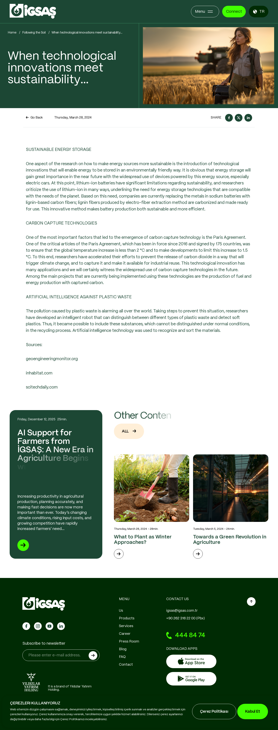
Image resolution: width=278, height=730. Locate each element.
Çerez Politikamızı (72, 719)
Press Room (129, 641)
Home (12, 32)
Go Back (34, 117)
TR (258, 11)
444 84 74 (185, 635)
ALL (129, 449)
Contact (126, 664)
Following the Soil (34, 32)
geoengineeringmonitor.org (52, 377)
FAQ (122, 657)
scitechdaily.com (42, 405)
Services (126, 626)
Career (125, 634)
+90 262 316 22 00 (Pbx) (185, 618)
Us (121, 610)
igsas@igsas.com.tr (182, 610)
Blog (122, 649)
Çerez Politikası (214, 711)
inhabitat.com (39, 391)
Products (126, 618)
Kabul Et (252, 711)
